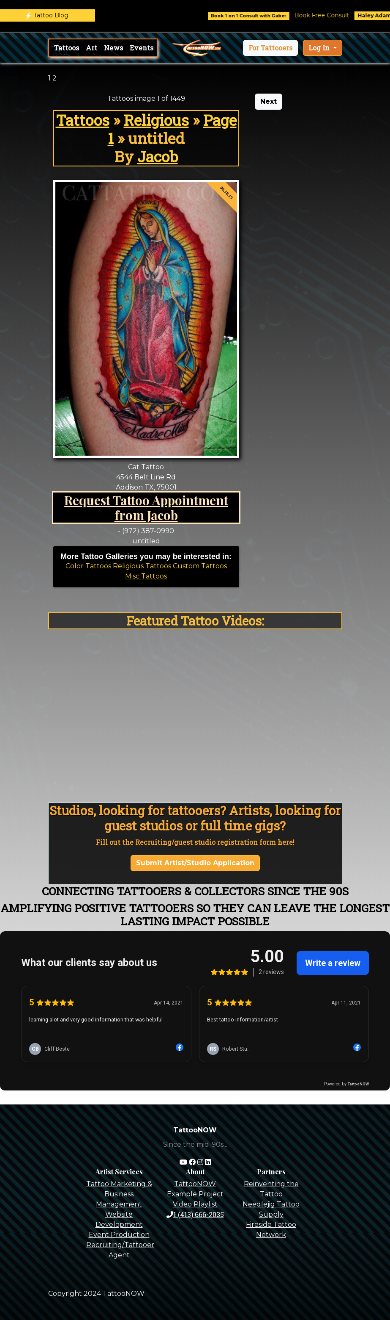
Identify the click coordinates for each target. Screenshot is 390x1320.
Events (141, 47)
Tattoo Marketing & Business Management (119, 1194)
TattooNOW (195, 1184)
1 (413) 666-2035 (195, 1214)
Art (91, 47)
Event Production (119, 1235)
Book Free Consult (329, 15)
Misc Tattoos (146, 576)
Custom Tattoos (200, 566)
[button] (270, 48)
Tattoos (66, 47)
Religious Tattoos (142, 566)
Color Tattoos (88, 566)
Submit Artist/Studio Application (195, 863)
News (113, 47)
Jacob (157, 156)
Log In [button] (319, 47)
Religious (156, 120)
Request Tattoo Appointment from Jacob (146, 507)
